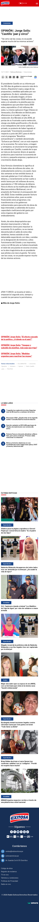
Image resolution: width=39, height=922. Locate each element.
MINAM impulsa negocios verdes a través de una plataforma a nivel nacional (18, 801)
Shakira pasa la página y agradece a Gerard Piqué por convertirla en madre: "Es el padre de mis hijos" (18, 531)
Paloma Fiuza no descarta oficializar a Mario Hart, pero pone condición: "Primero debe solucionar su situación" (21, 435)
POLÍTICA (10, 369)
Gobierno (12, 366)
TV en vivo (5, 875)
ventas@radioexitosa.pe (14, 851)
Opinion (20, 366)
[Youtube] (18, 831)
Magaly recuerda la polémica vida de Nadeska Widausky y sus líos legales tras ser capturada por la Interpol (19, 647)
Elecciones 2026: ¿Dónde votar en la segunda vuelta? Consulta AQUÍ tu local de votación (21, 418)
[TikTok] (27, 831)
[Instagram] (21, 831)
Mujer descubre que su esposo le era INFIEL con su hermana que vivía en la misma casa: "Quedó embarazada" (18, 686)
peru (3, 369)
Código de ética (6, 868)
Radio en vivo (6, 884)
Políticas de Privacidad (9, 881)
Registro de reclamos (9, 872)
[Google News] (24, 831)
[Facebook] (11, 831)
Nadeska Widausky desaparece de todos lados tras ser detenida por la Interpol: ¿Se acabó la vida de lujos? (19, 569)
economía (32, 363)
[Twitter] (14, 831)
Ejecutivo (4, 366)
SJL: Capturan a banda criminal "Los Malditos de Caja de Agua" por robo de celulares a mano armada (19, 608)
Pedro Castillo (30, 366)
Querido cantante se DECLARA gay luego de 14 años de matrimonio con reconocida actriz (21, 426)
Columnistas (7, 23)
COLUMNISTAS (22, 363)
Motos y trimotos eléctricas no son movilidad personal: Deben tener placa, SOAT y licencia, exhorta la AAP (21, 444)
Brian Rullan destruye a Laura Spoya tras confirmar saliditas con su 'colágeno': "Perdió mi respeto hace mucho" (19, 763)
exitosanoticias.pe (12, 856)
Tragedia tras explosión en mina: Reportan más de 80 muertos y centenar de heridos (21, 411)
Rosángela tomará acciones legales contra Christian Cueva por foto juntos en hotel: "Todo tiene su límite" (18, 725)
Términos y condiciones (9, 878)
